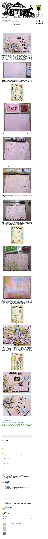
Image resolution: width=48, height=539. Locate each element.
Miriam (5, 468)
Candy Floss (25, 273)
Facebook (10, 422)
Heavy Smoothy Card (25, 272)
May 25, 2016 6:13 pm (7, 449)
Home (3, 17)
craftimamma (6, 486)
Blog (7, 422)
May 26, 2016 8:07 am (7, 499)
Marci (5, 512)
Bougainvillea (21, 273)
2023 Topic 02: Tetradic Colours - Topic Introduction (14, 527)
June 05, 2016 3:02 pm (7, 514)
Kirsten (5, 446)
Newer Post (4, 518)
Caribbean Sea (29, 273)
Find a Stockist (10, 17)
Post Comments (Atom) (9, 519)
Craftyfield (5, 458)
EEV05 (20, 80)
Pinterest (19, 422)
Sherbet (12, 60)
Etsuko (5, 502)
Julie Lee (5, 473)
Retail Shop (24, 17)
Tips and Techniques (34, 17)
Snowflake (19, 133)
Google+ (22, 422)
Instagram (13, 422)
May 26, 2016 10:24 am (7, 504)
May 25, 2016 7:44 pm (7, 478)
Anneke (5, 463)
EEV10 (11, 347)
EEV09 (11, 300)
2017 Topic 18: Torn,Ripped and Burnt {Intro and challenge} (15, 523)
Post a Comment (5, 516)
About (6, 17)
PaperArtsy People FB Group (17, 17)
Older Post (30, 518)
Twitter (16, 422)
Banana (3, 274)
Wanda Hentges (9, 26)
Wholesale (28, 17)
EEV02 (18, 222)
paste (11, 58)
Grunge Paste (5, 56)
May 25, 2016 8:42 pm (7, 483)
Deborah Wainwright (7, 507)
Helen (5, 441)
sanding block (12, 59)
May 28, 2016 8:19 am (7, 509)
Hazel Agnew (6, 481)
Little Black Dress (15, 196)
